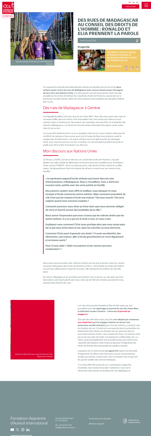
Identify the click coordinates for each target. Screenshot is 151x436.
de (137, 2)
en (133, 2)
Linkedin (28, 429)
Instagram (22, 429)
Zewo (132, 421)
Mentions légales (96, 423)
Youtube (12, 429)
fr (130, 2)
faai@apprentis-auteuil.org (65, 427)
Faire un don (131, 6)
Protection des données (100, 418)
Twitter (17, 429)
